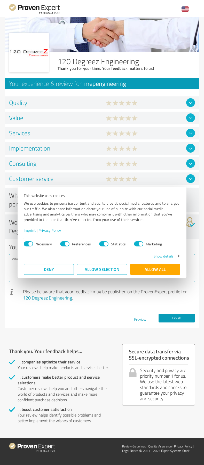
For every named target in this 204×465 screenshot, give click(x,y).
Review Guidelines (134, 446)
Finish (176, 317)
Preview (140, 319)
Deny (49, 269)
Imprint (30, 230)
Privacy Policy (49, 230)
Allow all (155, 269)
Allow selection (102, 269)
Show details (164, 256)
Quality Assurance (160, 446)
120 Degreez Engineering (47, 298)
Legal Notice (130, 451)
